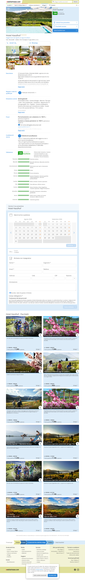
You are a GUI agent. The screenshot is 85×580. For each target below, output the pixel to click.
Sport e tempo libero (20, 5)
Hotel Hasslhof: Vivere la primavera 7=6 (61, 333)
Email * (11, 269)
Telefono (46, 269)
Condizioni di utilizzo (73, 549)
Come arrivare (40, 551)
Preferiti (52, 5)
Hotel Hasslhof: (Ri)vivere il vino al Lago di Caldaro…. (61, 369)
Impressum (76, 551)
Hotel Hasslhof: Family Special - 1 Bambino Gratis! (24, 442)
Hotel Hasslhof (13, 35)
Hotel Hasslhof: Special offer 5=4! (24, 514)
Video (23, 549)
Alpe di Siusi (60, 553)
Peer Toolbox (75, 560)
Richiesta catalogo (41, 549)
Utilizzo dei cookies (74, 555)
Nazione (68, 275)
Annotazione (13, 282)
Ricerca (75, 1)
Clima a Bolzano (41, 560)
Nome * (11, 263)
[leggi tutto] (21, 87)
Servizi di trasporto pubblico (43, 553)
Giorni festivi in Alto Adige (43, 558)
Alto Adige (61, 549)
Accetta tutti (52, 575)
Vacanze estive (25, 560)
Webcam (24, 553)
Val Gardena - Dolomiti (57, 551)
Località (9, 5)
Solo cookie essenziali (40, 575)
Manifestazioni (11, 562)
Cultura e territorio (34, 5)
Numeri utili (40, 555)
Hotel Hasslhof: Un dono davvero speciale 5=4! (24, 369)
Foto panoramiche (26, 551)
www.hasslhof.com (66, 30)
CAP (56, 275)
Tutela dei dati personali (73, 553)
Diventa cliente (74, 562)
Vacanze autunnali (26, 562)
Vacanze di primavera (27, 558)
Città (33, 275)
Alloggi (44, 5)
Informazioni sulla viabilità (43, 556)
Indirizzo (12, 275)
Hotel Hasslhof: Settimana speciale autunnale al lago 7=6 (61, 442)
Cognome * (47, 263)
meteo (38, 562)
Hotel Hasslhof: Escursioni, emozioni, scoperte (24, 406)
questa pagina (39, 569)
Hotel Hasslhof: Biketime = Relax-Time (24, 333)
